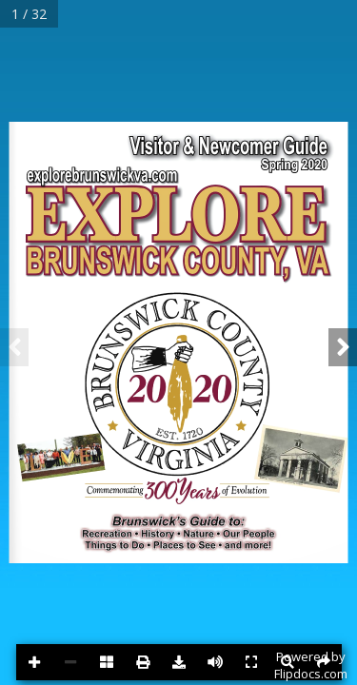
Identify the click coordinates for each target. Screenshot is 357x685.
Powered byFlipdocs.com (310, 665)
